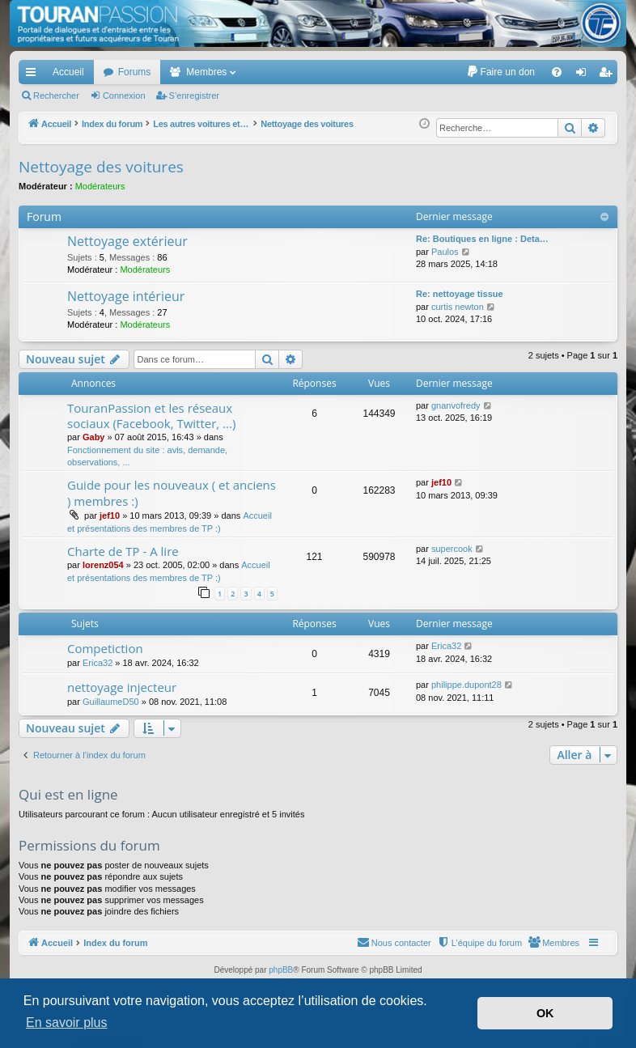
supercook (452, 549)
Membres (206, 72)
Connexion (124, 95)
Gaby (94, 437)
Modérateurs (100, 186)
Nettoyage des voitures (101, 166)
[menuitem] (500, 72)
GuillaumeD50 (111, 701)
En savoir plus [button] (67, 1022)
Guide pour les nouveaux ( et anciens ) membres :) (171, 492)
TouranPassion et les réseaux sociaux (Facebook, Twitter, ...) (151, 415)
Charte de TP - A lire (123, 551)
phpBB (281, 969)
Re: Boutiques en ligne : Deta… (482, 239)
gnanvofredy (456, 405)
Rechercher (56, 95)
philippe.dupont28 (466, 684)
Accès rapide (34, 75)
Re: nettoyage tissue (459, 294)
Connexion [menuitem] (584, 75)
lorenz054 (103, 565)
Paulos (445, 252)
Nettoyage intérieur (125, 296)
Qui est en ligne (68, 794)
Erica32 (97, 663)
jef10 (110, 515)
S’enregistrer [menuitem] (608, 75)
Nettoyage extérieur (127, 241)
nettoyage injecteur (121, 687)
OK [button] (545, 1013)
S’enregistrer (194, 95)
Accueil (68, 72)
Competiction (105, 648)
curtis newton (457, 307)
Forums (134, 72)
